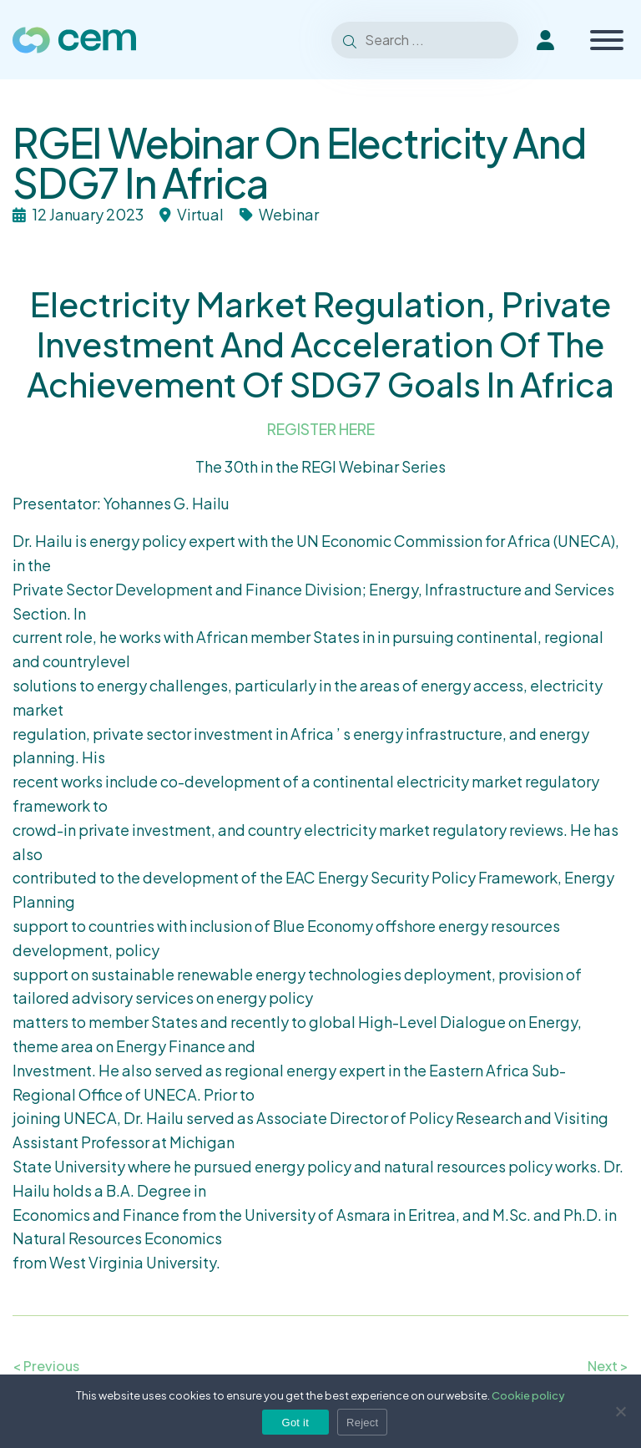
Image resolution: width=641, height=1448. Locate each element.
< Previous (46, 1366)
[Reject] (620, 1411)
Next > (608, 1366)
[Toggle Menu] (606, 40)
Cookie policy (528, 1395)
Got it (296, 1422)
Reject (362, 1422)
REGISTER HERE (321, 428)
